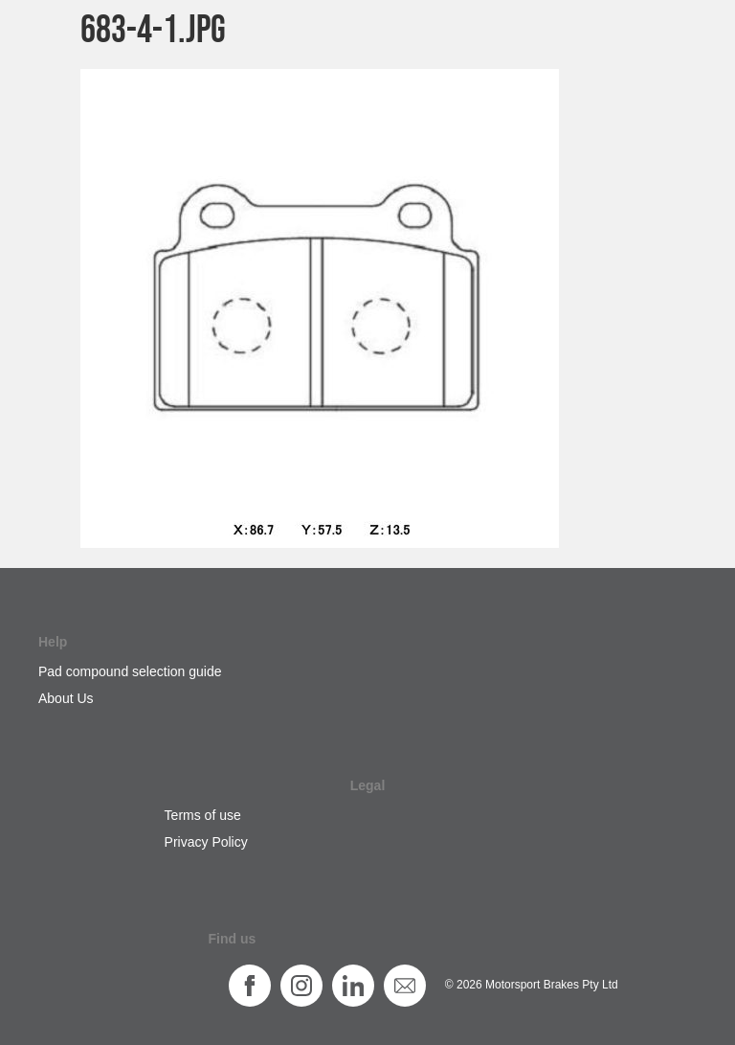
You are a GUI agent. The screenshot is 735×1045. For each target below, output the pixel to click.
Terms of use (203, 815)
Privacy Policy (206, 842)
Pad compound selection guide (129, 671)
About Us (66, 698)
